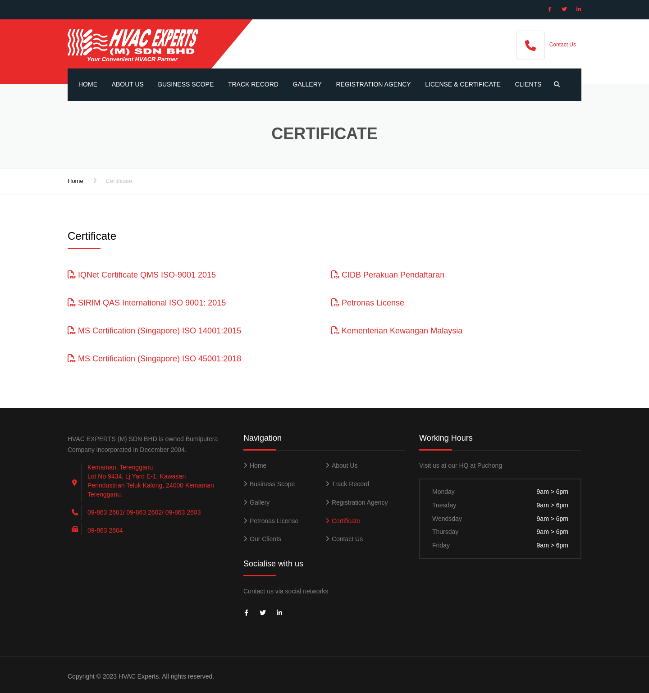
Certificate (346, 520)
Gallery (307, 84)
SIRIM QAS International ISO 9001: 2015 (147, 302)
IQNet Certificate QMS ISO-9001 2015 (142, 274)
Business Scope (186, 84)
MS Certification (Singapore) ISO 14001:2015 (154, 330)
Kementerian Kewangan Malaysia (396, 330)
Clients (528, 84)
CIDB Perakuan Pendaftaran (387, 274)
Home (87, 84)
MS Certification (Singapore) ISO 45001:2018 (154, 358)
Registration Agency (373, 84)
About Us (128, 84)
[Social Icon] (550, 9)
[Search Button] (554, 85)
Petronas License (367, 302)
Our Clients (265, 539)
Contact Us (562, 44)
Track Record (253, 84)
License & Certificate (463, 84)
